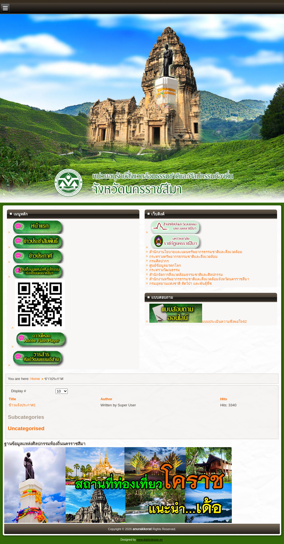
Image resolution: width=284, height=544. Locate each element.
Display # (18, 391)
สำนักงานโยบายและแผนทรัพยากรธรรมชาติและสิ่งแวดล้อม (195, 252)
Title (12, 399)
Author (106, 399)
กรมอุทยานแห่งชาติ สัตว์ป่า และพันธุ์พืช (180, 283)
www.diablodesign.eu (150, 539)
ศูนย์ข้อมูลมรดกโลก (165, 265)
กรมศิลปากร (159, 261)
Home (35, 379)
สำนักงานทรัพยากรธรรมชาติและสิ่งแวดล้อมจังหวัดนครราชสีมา (199, 279)
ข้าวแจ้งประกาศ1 (22, 405)
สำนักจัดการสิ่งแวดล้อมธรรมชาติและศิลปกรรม (186, 275)
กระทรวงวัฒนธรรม (164, 270)
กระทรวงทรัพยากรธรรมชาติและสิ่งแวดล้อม (183, 257)
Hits (223, 399)
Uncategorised (26, 428)
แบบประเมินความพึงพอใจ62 (198, 321)
